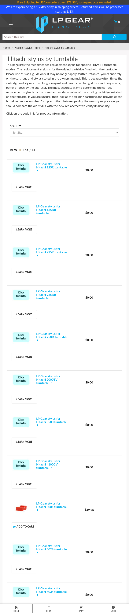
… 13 (68, 466)
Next (83, 471)
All (33, 150)
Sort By (15, 126)
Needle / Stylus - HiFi (27, 47)
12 (19, 150)
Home (6, 47)
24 (26, 150)
